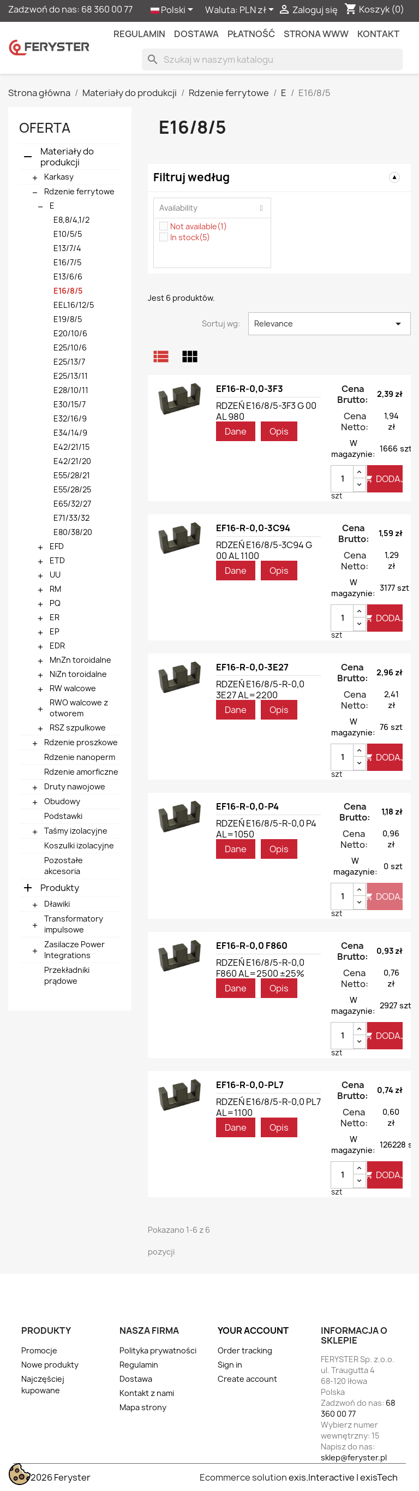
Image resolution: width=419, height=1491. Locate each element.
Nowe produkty (50, 1364)
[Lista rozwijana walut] (259, 10)
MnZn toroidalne (80, 660)
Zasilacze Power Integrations (74, 949)
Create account (247, 1379)
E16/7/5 (67, 262)
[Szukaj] (272, 59)
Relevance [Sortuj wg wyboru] (329, 323)
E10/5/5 (67, 234)
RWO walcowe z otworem (79, 707)
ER (54, 617)
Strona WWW (316, 34)
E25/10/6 (70, 347)
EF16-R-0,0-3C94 (253, 528)
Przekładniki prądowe (66, 975)
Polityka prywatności (157, 1350)
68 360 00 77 (107, 9)
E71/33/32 (71, 518)
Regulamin (139, 34)
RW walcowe (73, 688)
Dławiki (57, 904)
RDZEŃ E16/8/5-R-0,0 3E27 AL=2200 (260, 689)
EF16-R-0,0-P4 (247, 806)
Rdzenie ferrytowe (79, 191)
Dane (236, 431)
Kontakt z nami (146, 1393)
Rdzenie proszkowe (81, 742)
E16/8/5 (68, 291)
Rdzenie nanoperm (79, 757)
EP (54, 631)
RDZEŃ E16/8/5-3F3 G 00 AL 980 (266, 411)
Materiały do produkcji (67, 157)
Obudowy (62, 801)
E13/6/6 (67, 276)
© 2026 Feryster (56, 1477)
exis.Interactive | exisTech (343, 1477)
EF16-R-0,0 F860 (252, 946)
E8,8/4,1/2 (71, 220)
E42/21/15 (71, 447)
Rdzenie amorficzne (81, 772)
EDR (57, 645)
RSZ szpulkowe (78, 727)
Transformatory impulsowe (73, 924)
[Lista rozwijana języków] (174, 10)
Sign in (230, 1364)
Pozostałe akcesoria (63, 865)
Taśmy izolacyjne (75, 830)
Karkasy (59, 176)
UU (55, 574)
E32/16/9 (70, 418)
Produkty (59, 887)
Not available (198, 226)
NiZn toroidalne (78, 674)
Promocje (39, 1350)
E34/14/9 (70, 432)
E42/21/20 (72, 461)
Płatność (251, 34)
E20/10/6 (70, 333)
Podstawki (63, 816)
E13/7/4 (67, 248)
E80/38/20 (72, 532)
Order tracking (245, 1350)
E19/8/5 (67, 319)
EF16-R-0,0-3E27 (252, 667)
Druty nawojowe (74, 786)
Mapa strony (142, 1407)
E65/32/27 (72, 503)
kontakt (378, 34)
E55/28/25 (72, 489)
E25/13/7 (69, 362)
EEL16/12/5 (73, 305)
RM (55, 589)
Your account (253, 1330)
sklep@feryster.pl (354, 1457)
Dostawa (196, 34)
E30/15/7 (69, 404)
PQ (55, 603)
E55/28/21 (71, 475)
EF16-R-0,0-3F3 (249, 389)
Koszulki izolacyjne (79, 845)
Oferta (44, 127)
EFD (57, 546)
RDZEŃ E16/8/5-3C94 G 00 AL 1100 (264, 550)
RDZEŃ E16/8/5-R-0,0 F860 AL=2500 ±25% (260, 968)
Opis (279, 431)
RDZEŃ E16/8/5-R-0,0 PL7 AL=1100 (268, 1107)
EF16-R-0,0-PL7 (250, 1085)
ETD (57, 560)
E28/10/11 (70, 390)
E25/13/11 (70, 376)
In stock (190, 237)
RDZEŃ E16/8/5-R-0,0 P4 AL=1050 (266, 828)
